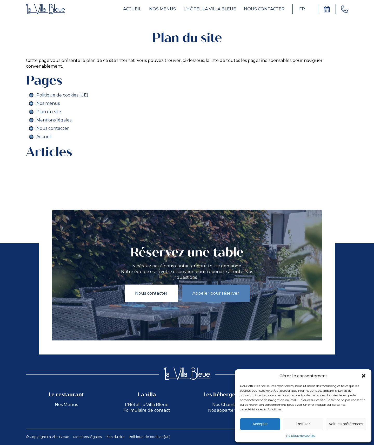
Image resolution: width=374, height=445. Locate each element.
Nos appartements (227, 410)
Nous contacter (264, 9)
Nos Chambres (227, 404)
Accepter (260, 424)
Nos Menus (66, 404)
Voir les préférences (346, 424)
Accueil (132, 9)
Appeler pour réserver (215, 293)
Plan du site (48, 111)
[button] (363, 375)
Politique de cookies (300, 435)
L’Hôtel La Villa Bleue (147, 404)
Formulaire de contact (146, 410)
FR (302, 9)
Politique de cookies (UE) (62, 95)
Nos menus (162, 9)
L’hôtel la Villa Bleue (210, 9)
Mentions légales (53, 120)
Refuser (303, 424)
